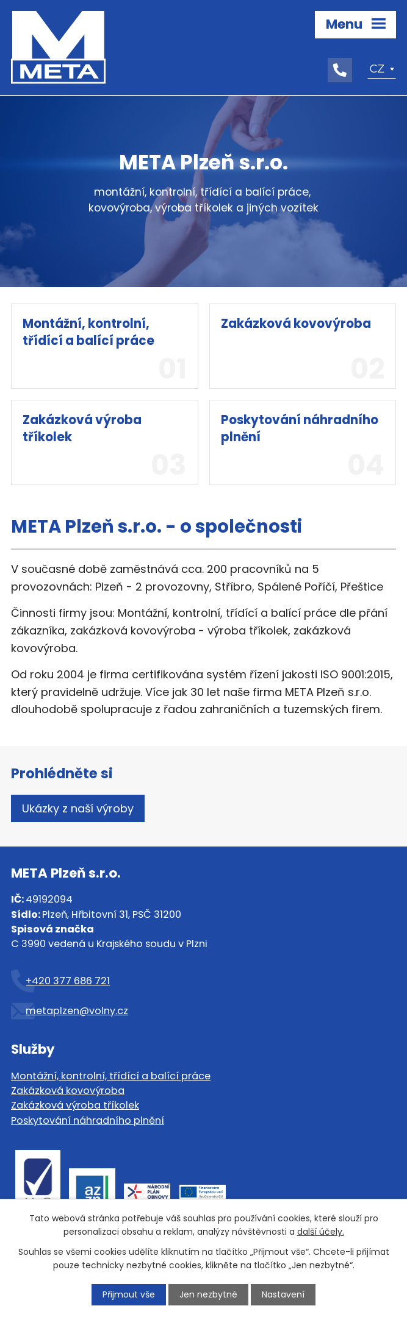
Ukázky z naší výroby (78, 808)
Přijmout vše (129, 1294)
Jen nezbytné (208, 1294)
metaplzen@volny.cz (77, 1011)
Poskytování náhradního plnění (87, 1120)
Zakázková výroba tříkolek (75, 1105)
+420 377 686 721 (68, 981)
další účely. (320, 1232)
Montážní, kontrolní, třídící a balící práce (111, 1076)
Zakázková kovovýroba (67, 1091)
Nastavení (283, 1294)
